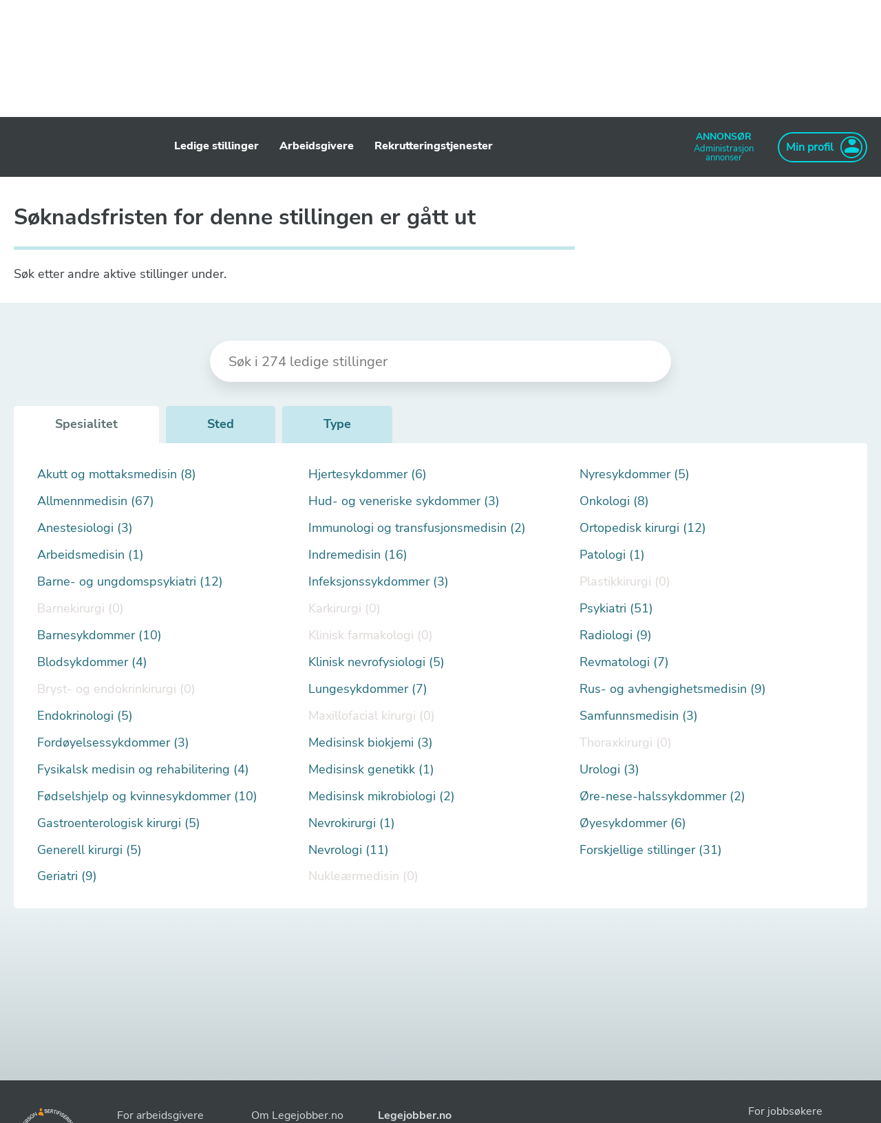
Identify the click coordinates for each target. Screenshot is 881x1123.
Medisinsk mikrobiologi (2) (381, 796)
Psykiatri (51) (616, 609)
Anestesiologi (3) (85, 528)
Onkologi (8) (614, 501)
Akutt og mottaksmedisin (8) (116, 474)
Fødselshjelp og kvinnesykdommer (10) (147, 796)
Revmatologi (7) (624, 662)
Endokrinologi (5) (85, 716)
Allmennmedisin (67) (95, 501)
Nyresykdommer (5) (635, 474)
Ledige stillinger (216, 145)
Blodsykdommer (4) (92, 662)
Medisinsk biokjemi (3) (370, 743)
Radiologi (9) (616, 635)
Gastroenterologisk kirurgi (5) (118, 823)
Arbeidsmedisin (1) (90, 555)
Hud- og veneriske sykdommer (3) (404, 501)
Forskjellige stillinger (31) (651, 850)
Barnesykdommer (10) (99, 635)
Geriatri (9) (67, 876)
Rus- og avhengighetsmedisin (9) (673, 689)
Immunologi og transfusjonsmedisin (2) (417, 528)
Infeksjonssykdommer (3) (378, 582)
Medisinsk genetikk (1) (371, 770)
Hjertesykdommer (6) (367, 474)
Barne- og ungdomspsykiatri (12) (130, 582)
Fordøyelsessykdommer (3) (113, 743)
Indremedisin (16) (357, 555)
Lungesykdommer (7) (367, 689)
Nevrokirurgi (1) (351, 823)
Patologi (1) (612, 555)
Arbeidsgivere (316, 145)
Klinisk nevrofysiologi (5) (376, 662)
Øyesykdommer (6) (633, 823)
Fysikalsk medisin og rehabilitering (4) (143, 770)
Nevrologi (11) (348, 850)
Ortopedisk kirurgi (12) (643, 528)
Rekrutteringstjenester (433, 145)
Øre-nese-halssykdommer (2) (662, 796)
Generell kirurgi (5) (89, 850)
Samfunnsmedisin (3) (639, 716)
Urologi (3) (609, 770)
